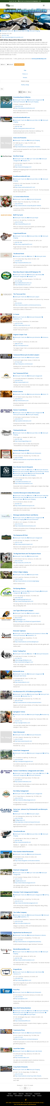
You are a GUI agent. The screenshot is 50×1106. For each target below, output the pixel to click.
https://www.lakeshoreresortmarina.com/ (25, 526)
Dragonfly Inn (17, 969)
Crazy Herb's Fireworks (20, 1067)
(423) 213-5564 (19, 640)
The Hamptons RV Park (20, 535)
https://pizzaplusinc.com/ (21, 998)
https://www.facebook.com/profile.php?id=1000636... (28, 205)
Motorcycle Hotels (40, 256)
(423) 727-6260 (19, 145)
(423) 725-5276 (19, 524)
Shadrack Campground (20, 870)
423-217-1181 (18, 879)
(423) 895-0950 (19, 940)
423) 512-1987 (18, 542)
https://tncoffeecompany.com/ (22, 923)
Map (25, 70)
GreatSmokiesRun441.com (21, 117)
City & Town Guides (33, 158)
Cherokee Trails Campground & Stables (25, 892)
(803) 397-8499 (19, 700)
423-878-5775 (18, 779)
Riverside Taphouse (19, 631)
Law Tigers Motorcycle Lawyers (23, 610)
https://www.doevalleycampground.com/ (25, 800)
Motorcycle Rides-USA (20, 31)
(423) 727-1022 (19, 1037)
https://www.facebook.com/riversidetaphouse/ (27, 641)
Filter (2, 89)
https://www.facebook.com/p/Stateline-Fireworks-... (28, 146)
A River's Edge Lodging (20, 572)
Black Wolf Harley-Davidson (22, 1008)
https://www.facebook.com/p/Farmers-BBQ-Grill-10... (28, 459)
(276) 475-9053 (19, 996)
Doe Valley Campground (20, 791)
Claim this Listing (19, 64)
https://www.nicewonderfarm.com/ (24, 483)
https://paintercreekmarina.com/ (23, 421)
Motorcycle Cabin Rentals (34, 274)
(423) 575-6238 (19, 222)
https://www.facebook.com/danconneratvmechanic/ (28, 702)
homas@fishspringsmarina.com (23, 599)
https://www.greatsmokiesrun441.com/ (25, 128)
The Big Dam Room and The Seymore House (27, 553)
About (15, 1093)
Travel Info (37, 1093)
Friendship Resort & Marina (21, 97)
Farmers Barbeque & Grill (21, 450)
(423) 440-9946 (19, 203)
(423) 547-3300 (19, 323)
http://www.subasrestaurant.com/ (23, 741)
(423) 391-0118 (19, 901)
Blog (34, 1095)
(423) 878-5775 (19, 419)
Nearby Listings (25, 84)
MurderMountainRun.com (21, 949)
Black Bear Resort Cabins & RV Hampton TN (27, 272)
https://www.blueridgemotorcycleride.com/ (12, 37)
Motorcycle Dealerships (41, 495)
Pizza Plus (16, 989)
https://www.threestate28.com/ (23, 842)
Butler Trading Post (19, 651)
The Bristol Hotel (18, 253)
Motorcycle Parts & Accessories (36, 497)
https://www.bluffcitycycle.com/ (23, 224)
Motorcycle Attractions (34, 337)
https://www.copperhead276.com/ (23, 244)
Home (9, 1093)
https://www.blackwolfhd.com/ (22, 1020)
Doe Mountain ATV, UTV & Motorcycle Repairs (27, 691)
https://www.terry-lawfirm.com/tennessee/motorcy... (28, 305)
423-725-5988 (18, 281)
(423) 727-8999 (19, 457)
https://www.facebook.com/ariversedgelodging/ (27, 581)
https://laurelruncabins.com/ (22, 1057)
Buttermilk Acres (18, 671)
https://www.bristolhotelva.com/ (23, 262)
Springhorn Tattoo (19, 712)
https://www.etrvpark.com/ (21, 382)
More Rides (27, 1095)
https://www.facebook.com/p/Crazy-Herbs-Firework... (28, 1076)
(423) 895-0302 (19, 380)
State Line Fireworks (19, 138)
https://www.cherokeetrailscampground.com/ (26, 903)
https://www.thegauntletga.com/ (23, 441)
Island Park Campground (21, 750)
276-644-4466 (18, 480)
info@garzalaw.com (20, 820)
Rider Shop (10, 1095)
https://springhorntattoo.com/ (22, 722)
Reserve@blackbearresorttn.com (23, 283)
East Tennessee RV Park (20, 373)
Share (3, 64)
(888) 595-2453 (19, 343)
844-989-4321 (18, 503)
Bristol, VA (30, 495)
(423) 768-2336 (19, 597)
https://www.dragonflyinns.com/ (23, 980)
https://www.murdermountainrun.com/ (25, 960)
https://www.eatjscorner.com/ (22, 325)
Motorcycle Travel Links (7, 31)
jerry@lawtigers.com (20, 619)
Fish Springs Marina (19, 588)
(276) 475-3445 (19, 1074)
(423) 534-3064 (19, 759)
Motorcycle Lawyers (33, 296)
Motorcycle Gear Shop (19, 497)
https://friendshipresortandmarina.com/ (25, 108)
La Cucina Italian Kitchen (21, 196)
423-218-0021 (18, 303)
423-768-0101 (18, 658)
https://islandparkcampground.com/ (24, 761)
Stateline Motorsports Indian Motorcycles (26, 493)
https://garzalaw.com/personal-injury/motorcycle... (27, 822)
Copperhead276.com (19, 233)
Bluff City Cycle (18, 215)
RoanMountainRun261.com (21, 176)
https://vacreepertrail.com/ (21, 345)
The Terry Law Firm (19, 294)
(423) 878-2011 (19, 399)
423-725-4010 (18, 165)
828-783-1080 (5, 35)
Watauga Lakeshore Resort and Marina (25, 515)
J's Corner (16, 314)
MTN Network (18, 1095)
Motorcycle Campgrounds (34, 100)
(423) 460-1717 (19, 680)
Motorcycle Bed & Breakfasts (21, 471)
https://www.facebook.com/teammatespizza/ (26, 1039)
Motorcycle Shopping (34, 31)
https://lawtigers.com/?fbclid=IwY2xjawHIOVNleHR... (28, 621)
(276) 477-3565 (19, 1055)
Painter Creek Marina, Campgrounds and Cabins (28, 771)
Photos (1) (25, 74)
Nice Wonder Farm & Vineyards (23, 467)
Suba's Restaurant (19, 732)
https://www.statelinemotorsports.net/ (24, 505)
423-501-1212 (18, 721)
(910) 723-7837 (19, 560)
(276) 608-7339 (19, 978)
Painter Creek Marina (20, 410)
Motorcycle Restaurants (34, 199)
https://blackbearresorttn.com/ (22, 284)
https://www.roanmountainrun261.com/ (25, 187)
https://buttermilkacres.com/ (22, 682)
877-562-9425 (18, 362)
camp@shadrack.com (20, 881)
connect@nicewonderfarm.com (23, 481)
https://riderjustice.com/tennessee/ (24, 364)
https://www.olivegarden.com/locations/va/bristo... (27, 860)
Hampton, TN (25, 160)
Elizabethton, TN (31, 635)
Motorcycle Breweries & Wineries (39, 471)
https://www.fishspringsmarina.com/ (24, 601)
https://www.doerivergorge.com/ (23, 167)
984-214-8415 (18, 617)
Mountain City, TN (26, 696)
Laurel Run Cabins (18, 1048)
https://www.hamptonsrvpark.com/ (24, 544)
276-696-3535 (18, 260)
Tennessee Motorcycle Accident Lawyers (26, 355)
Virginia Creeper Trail (20, 334)
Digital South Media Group (35, 1102)
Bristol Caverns (18, 391)
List (20, 92)
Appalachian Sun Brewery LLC (22, 932)
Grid (25, 92)
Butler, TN (30, 654)
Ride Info (21, 1093)
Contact (39, 1095)
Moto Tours (29, 1093)
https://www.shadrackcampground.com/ (25, 882)
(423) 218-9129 (19, 798)
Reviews (25, 77)
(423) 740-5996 (19, 818)
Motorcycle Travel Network (28, 1104)
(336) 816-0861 (19, 579)
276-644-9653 (18, 1019)
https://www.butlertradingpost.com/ (24, 662)
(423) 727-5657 (19, 739)
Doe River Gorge (18, 156)
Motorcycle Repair (32, 217)
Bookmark (10, 64)
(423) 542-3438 (19, 921)
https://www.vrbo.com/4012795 (23, 562)
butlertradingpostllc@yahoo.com (23, 660)
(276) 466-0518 (19, 859)
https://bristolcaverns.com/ (22, 400)
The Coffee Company (19, 912)
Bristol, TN (30, 256)
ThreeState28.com (19, 831)
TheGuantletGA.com (19, 430)
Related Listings (25, 81)
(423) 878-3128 (19, 106)
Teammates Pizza (19, 1030)
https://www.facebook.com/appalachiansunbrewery (28, 941)
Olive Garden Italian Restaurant (23, 851)
